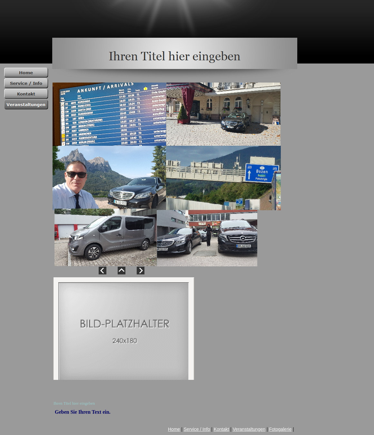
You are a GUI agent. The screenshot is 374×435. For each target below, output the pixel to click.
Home (174, 429)
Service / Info (197, 429)
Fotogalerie (280, 429)
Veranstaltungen (249, 429)
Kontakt (221, 429)
